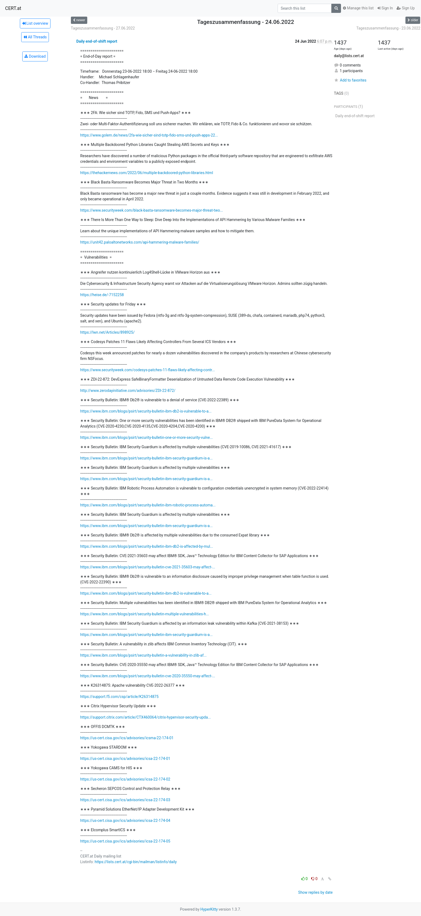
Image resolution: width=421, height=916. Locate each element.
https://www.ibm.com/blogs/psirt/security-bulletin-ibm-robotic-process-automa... (148, 505)
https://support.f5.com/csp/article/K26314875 (119, 696)
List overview (35, 23)
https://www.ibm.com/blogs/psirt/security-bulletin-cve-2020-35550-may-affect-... (147, 676)
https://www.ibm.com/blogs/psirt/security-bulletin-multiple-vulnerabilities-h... (144, 614)
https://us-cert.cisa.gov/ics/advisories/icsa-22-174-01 (125, 758)
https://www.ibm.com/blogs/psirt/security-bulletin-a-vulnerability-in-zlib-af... (143, 655)
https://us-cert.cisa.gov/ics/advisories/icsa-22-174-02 (125, 779)
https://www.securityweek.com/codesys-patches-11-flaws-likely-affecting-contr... (147, 370)
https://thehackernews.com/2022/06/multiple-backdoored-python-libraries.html (146, 173)
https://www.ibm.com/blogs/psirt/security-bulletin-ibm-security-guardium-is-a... (146, 458)
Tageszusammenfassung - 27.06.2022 (103, 28)
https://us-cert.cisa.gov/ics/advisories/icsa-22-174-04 (125, 820)
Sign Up (406, 8)
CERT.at (13, 8)
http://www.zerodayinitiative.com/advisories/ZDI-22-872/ (127, 390)
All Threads (34, 37)
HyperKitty (209, 909)
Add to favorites (350, 80)
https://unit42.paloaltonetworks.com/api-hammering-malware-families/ (139, 242)
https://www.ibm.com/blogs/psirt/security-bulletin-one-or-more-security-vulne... (146, 437)
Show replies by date (315, 892)
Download (35, 56)
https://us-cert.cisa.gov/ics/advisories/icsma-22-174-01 (127, 738)
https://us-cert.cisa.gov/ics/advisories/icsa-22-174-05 (125, 841)
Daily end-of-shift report (96, 41)
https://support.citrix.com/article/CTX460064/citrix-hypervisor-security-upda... (145, 717)
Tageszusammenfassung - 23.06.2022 (388, 28)
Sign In (385, 8)
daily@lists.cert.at (349, 56)
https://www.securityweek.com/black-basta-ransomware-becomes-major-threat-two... (151, 210)
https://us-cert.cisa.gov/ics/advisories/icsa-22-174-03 (125, 800)
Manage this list (358, 8)
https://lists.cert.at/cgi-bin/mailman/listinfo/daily (136, 862)
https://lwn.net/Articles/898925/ (107, 332)
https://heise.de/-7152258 (102, 295)
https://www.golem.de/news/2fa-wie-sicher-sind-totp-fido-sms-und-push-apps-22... (149, 135)
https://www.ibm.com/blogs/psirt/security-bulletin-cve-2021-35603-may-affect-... (147, 567)
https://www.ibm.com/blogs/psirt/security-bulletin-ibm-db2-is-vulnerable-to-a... (146, 411)
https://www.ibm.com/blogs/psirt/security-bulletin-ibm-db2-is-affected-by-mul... (146, 546)
